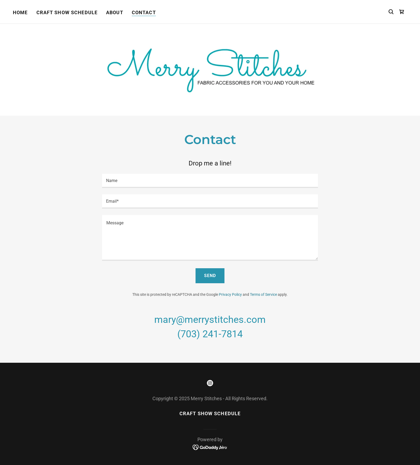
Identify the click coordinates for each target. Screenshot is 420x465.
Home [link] (20, 12)
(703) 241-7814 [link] (210, 334)
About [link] (114, 12)
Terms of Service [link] (263, 294)
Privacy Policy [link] (230, 294)
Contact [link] (144, 12)
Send (210, 275)
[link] (401, 11)
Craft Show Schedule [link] (67, 12)
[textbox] (210, 181)
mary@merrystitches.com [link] (210, 319)
